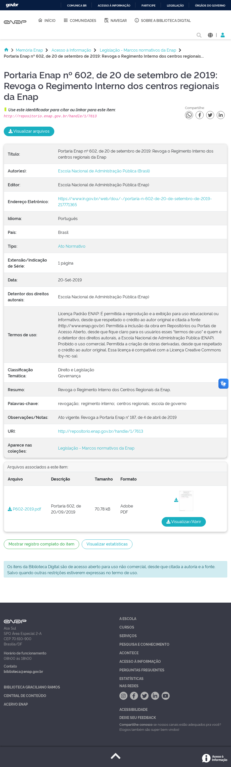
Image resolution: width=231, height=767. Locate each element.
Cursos (126, 627)
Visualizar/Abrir (183, 521)
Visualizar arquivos (29, 131)
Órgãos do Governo (210, 5)
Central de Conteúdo (25, 695)
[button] (210, 34)
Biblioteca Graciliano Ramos (32, 686)
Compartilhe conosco (136, 724)
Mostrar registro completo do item (41, 543)
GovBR (12, 5)
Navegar (115, 20)
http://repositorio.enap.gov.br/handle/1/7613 (100, 431)
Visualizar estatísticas (107, 543)
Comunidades (79, 20)
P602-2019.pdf (24, 509)
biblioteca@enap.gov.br (23, 671)
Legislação (175, 5)
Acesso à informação (114, 5)
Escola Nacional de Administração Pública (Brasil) (104, 170)
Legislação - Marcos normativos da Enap (138, 50)
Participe (149, 5)
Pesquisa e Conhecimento (144, 644)
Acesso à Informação (71, 50)
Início (47, 20)
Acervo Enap (16, 704)
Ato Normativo (71, 246)
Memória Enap (29, 50)
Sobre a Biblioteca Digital (162, 20)
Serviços (128, 635)
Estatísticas (131, 678)
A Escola (127, 618)
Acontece (128, 652)
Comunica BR (76, 5)
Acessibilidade (133, 709)
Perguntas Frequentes (141, 669)
